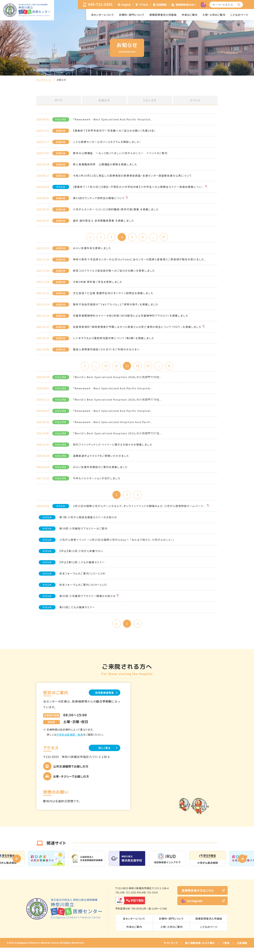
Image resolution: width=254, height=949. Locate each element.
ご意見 (226, 944)
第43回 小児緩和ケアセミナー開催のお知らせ (87, 596)
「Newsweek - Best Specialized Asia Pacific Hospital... (113, 119)
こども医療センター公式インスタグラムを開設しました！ (107, 142)
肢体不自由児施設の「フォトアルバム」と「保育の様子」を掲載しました (115, 304)
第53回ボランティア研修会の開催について (99, 198)
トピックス (150, 100)
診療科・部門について (131, 14)
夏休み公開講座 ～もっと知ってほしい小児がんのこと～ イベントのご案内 (120, 153)
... (154, 237)
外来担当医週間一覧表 (69, 736)
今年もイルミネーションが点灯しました (96, 479)
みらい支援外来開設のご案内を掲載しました (100, 467)
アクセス (143, 4)
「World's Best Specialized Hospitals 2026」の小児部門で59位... (117, 377)
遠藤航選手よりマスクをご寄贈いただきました (101, 456)
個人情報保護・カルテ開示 (200, 944)
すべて (59, 100)
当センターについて (102, 14)
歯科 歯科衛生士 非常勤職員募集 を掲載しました (103, 220)
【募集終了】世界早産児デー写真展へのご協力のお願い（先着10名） (114, 130)
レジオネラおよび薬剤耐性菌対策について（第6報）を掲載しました (113, 338)
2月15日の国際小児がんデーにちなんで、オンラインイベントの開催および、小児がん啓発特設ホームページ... (139, 506)
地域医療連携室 (103, 694)
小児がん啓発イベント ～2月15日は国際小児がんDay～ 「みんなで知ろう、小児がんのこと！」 (116, 540)
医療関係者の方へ (186, 4)
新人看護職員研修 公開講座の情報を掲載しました (105, 164)
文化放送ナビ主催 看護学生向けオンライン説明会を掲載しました (113, 293)
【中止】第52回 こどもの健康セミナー (82, 563)
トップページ (43, 79)
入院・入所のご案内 (213, 14)
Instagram (192, 902)
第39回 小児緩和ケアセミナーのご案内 (83, 529)
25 (148, 366)
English (126, 4)
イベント (195, 100)
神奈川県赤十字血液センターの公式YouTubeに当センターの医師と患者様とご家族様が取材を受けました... (139, 259)
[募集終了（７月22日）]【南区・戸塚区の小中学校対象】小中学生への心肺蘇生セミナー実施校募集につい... (138, 187)
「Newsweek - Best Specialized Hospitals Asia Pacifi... (113, 422)
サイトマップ (171, 944)
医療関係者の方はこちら (198, 892)
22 (116, 366)
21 (105, 366)
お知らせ (104, 100)
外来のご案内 (189, 14)
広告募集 (242, 944)
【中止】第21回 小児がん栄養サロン (81, 551)
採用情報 (162, 4)
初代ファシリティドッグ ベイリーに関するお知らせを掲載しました (112, 445)
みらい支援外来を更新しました (92, 248)
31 (170, 366)
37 (165, 237)
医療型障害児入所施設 (163, 14)
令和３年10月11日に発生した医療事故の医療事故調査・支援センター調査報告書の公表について (132, 175)
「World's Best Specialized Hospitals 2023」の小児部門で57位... (117, 434)
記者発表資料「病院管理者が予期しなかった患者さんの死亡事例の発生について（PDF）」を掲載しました (137, 327)
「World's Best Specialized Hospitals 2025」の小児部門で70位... (117, 400)
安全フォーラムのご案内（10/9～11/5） (83, 585)
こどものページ (239, 14)
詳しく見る (103, 749)
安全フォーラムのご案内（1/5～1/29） (82, 574)
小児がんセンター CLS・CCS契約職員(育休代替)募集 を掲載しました (116, 209)
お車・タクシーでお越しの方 (71, 778)
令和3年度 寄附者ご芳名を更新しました (97, 282)
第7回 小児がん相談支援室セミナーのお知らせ (88, 518)
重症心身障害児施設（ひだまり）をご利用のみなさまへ (106, 349)
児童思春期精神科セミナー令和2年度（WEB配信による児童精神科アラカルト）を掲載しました (130, 316)
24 (138, 366)
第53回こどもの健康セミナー (77, 608)
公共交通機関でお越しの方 (71, 768)
